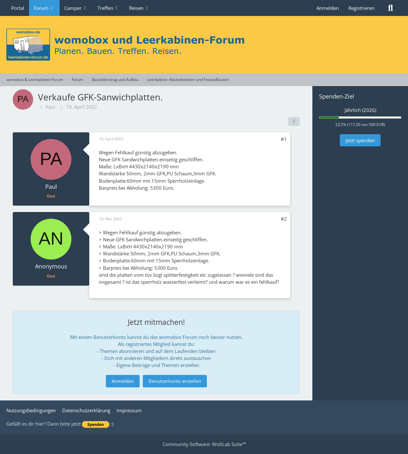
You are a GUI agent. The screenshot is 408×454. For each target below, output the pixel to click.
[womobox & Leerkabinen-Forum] (204, 45)
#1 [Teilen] (284, 139)
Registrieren (361, 8)
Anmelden (328, 8)
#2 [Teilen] (284, 219)
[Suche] (390, 8)
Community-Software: (204, 444)
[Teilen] (294, 121)
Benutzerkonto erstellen (175, 381)
